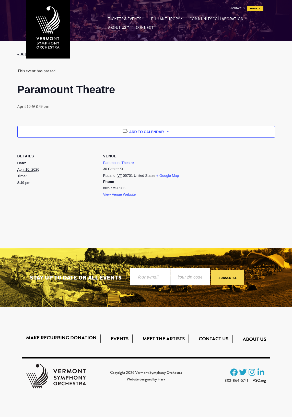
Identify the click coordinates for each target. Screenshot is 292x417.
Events (120, 338)
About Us (117, 27)
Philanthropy (165, 18)
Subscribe (227, 277)
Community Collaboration (216, 18)
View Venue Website (119, 194)
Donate (255, 8)
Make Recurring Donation (61, 337)
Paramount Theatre (118, 163)
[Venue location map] (216, 181)
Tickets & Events (124, 18)
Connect (145, 27)
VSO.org (259, 380)
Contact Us (237, 8)
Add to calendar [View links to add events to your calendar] (146, 132)
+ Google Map (167, 175)
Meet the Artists (164, 338)
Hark (161, 379)
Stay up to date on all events (76, 277)
